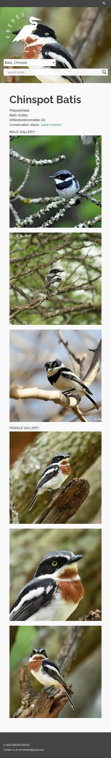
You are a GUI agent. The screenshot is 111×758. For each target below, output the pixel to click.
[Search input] (53, 72)
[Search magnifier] (104, 72)
